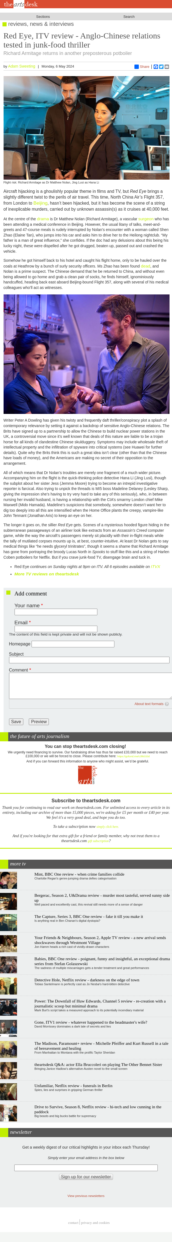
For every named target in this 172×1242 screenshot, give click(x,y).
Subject (16, 654)
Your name (27, 605)
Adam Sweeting (21, 66)
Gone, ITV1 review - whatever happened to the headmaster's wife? (90, 1022)
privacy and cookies (95, 1223)
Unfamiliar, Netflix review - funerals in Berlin (73, 1085)
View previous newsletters (86, 1196)
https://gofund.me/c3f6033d (133, 756)
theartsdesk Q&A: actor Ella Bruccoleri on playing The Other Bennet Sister (98, 1064)
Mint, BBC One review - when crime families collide (79, 874)
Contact (73, 1223)
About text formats (148, 704)
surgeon (146, 218)
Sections (43, 17)
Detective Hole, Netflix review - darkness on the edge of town (86, 980)
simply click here (107, 827)
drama (43, 218)
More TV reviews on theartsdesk (47, 574)
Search (129, 17)
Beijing (40, 203)
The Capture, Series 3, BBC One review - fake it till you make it (88, 916)
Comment (18, 670)
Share (142, 67)
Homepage (19, 644)
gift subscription (98, 841)
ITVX (155, 566)
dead (145, 266)
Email (21, 622)
